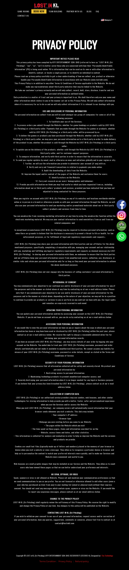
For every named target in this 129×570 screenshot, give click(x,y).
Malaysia (106, 21)
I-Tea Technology (107, 557)
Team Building (55, 12)
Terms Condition (47, 563)
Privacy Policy (65, 563)
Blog (89, 12)
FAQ (97, 12)
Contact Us (23, 17)
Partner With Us (74, 12)
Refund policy (82, 563)
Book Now (38, 13)
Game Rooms (23, 12)
